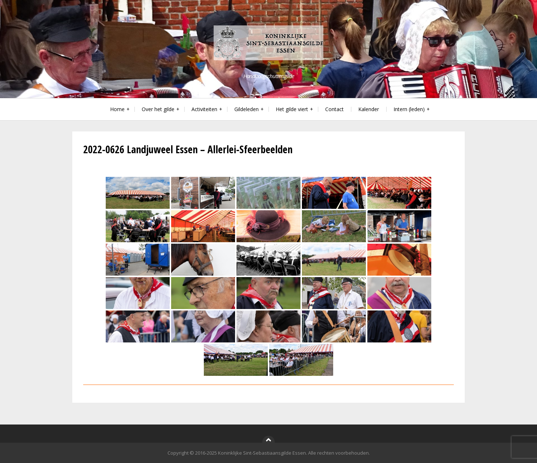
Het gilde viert (292, 109)
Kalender (368, 109)
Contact (334, 109)
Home (117, 109)
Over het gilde (158, 109)
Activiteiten (204, 109)
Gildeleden (246, 109)
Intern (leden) (409, 109)
